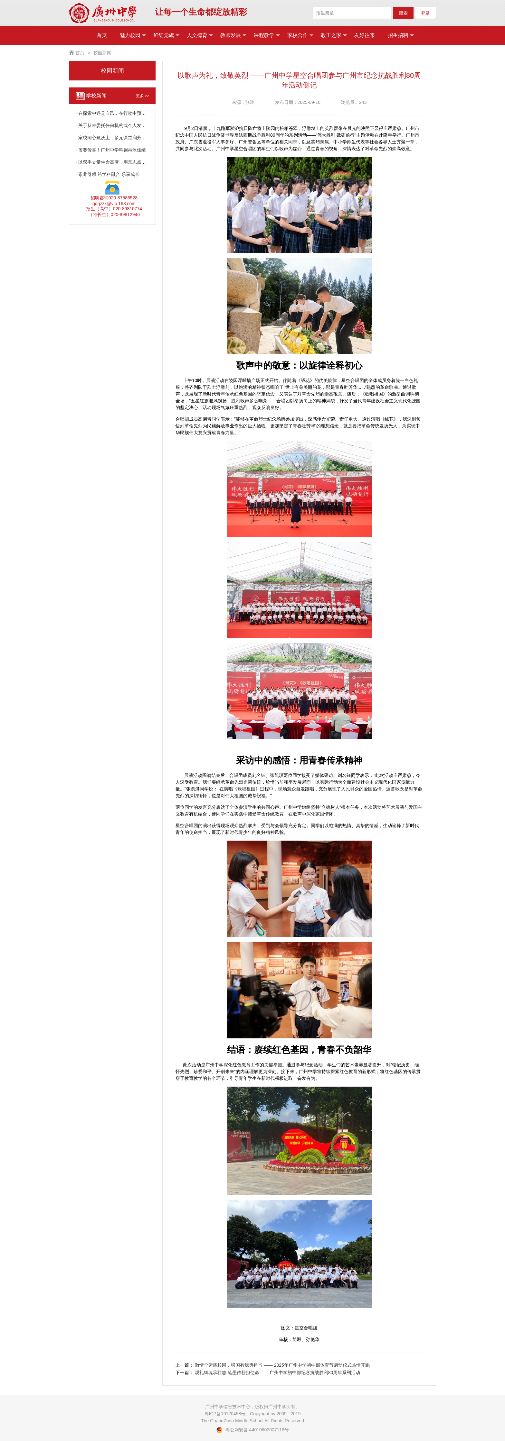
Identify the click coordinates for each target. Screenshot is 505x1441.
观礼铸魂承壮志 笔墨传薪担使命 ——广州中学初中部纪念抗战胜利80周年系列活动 (277, 1372)
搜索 (403, 12)
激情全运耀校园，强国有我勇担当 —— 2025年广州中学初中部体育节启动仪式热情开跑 (282, 1365)
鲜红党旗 (166, 35)
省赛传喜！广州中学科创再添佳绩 (111, 149)
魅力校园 (133, 35)
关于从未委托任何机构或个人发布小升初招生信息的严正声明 (138, 125)
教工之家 (334, 35)
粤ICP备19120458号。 (227, 1413)
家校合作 (300, 35)
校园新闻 (102, 52)
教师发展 (233, 35)
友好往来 (364, 35)
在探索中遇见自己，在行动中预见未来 (115, 113)
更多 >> (142, 96)
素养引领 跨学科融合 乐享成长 (107, 174)
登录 (425, 13)
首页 (102, 35)
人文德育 (200, 35)
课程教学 (267, 35)
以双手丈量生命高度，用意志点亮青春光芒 (120, 162)
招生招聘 (401, 35)
